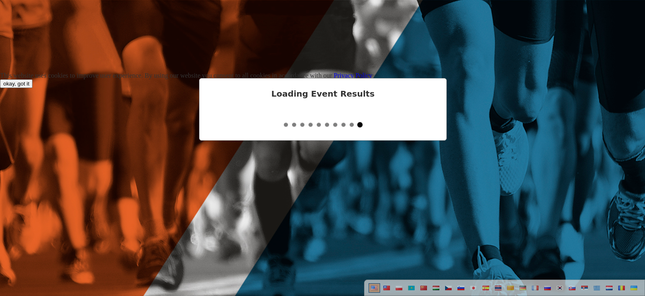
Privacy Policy (353, 75)
